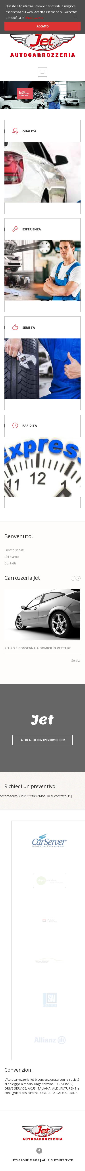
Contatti (10, 563)
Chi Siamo (11, 557)
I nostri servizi (14, 550)
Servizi (75, 660)
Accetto (43, 26)
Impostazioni (34, 17)
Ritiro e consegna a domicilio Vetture (37, 648)
